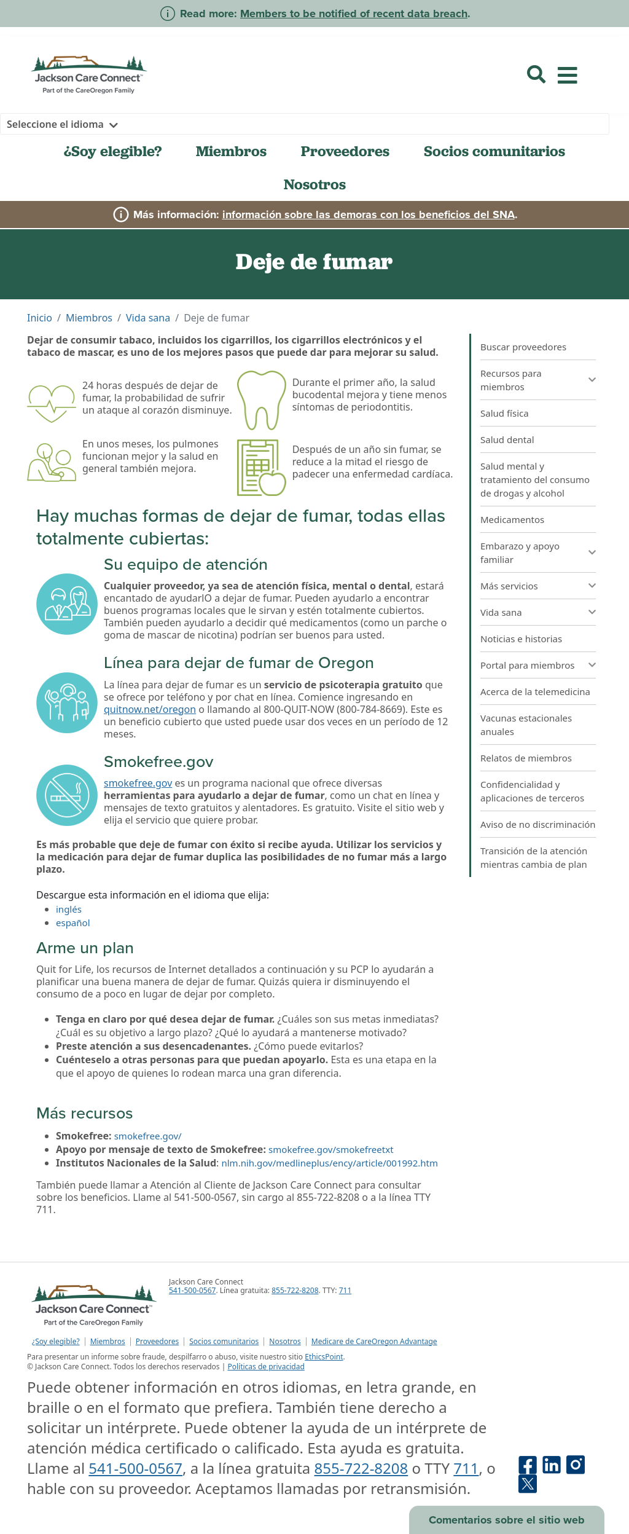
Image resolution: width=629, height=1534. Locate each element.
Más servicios (509, 586)
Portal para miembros (527, 665)
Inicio (39, 317)
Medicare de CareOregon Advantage (374, 1341)
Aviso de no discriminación (538, 824)
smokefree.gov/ (148, 1136)
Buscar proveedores (523, 346)
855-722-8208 (295, 1290)
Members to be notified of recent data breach (353, 13)
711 (345, 1290)
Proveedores (345, 151)
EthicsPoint (324, 1356)
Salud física (504, 413)
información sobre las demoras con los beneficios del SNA (368, 214)
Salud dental (507, 439)
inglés (69, 909)
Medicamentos (512, 519)
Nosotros (315, 184)
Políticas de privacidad (265, 1366)
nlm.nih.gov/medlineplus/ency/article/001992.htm (329, 1163)
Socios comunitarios (494, 151)
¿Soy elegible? (113, 151)
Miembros (231, 151)
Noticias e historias (521, 638)
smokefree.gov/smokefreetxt (330, 1149)
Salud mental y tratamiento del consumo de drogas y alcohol (535, 479)
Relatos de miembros (526, 758)
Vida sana (148, 317)
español (73, 922)
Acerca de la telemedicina (535, 691)
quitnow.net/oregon (150, 709)
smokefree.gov (138, 783)
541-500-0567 (192, 1290)
